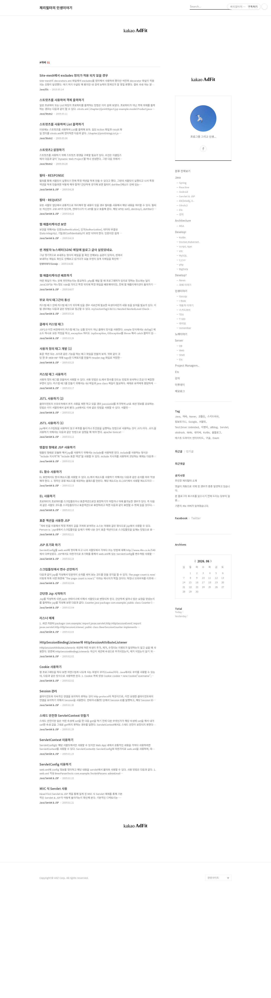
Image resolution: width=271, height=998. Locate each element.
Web (181, 403)
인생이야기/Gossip (49, 316)
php (181, 317)
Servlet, (224, 480)
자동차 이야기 (186, 358)
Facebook (181, 571)
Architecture (183, 273)
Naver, (193, 469)
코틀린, (202, 469)
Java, (178, 469)
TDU (181, 367)
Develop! (180, 285)
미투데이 (180, 437)
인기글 (189, 504)
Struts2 (183, 258)
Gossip (183, 349)
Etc (181, 262)
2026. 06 (203, 614)
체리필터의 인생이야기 (56, 8)
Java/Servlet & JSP (49, 242)
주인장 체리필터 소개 (186, 533)
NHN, (190, 485)
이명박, (205, 480)
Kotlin (182, 290)
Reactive (184, 240)
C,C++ (182, 312)
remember (185, 380)
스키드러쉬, (213, 469)
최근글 (178, 504)
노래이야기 (181, 387)
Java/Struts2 (46, 166)
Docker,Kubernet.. (189, 294)
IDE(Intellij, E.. (186, 253)
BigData (183, 321)
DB (180, 398)
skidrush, (180, 485)
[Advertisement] (135, 70)
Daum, (216, 490)
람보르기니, (181, 474)
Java (178, 230)
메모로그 (180, 444)
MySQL (183, 308)
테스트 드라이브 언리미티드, (189, 490)
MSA (181, 278)
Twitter (196, 571)
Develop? (181, 328)
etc (181, 303)
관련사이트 (213, 983)
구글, (208, 490)
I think (182, 353)
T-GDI (182, 371)
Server (179, 393)
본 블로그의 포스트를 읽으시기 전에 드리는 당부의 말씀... (202, 551)
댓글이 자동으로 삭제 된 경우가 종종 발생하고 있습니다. (202, 541)
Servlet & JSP (187, 249)
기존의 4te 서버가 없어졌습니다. (192, 558)
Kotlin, (206, 485)
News (182, 333)
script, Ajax (185, 299)
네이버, (198, 485)
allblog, (214, 480)
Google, (193, 474)
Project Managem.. (187, 418)
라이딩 (182, 376)
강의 (181, 267)
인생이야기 (181, 343)
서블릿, (203, 474)
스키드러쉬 (184, 362)
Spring (183, 235)
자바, (185, 469)
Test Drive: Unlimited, (187, 480)
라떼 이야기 (185, 337)
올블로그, (217, 485)
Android (183, 244)
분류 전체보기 (182, 224)
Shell (182, 407)
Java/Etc (44, 142)
